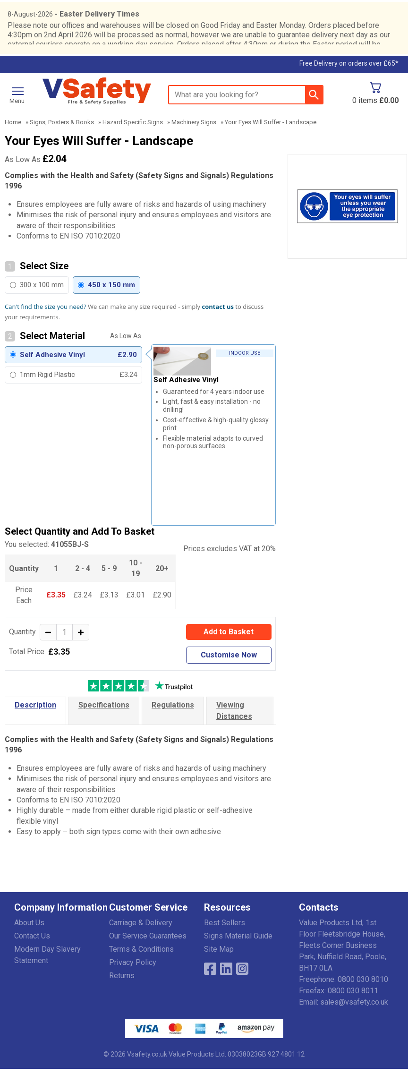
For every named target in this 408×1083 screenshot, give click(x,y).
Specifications (103, 719)
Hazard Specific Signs (132, 136)
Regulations (173, 719)
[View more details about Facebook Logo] (210, 983)
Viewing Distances (234, 725)
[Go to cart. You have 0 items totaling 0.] (375, 107)
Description (35, 719)
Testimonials (108, 78)
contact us (218, 320)
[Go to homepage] (97, 105)
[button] (61, 923)
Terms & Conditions (141, 963)
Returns (122, 989)
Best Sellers (224, 936)
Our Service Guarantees (148, 950)
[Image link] (242, 983)
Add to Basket (229, 645)
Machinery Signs (193, 136)
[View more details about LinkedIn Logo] (226, 983)
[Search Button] (314, 109)
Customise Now (229, 669)
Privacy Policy (132, 976)
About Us (29, 936)
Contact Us (32, 950)
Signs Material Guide (238, 950)
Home (13, 136)
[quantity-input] (64, 646)
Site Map (219, 963)
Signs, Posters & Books (62, 136)
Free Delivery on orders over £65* (349, 77)
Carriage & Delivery (140, 936)
